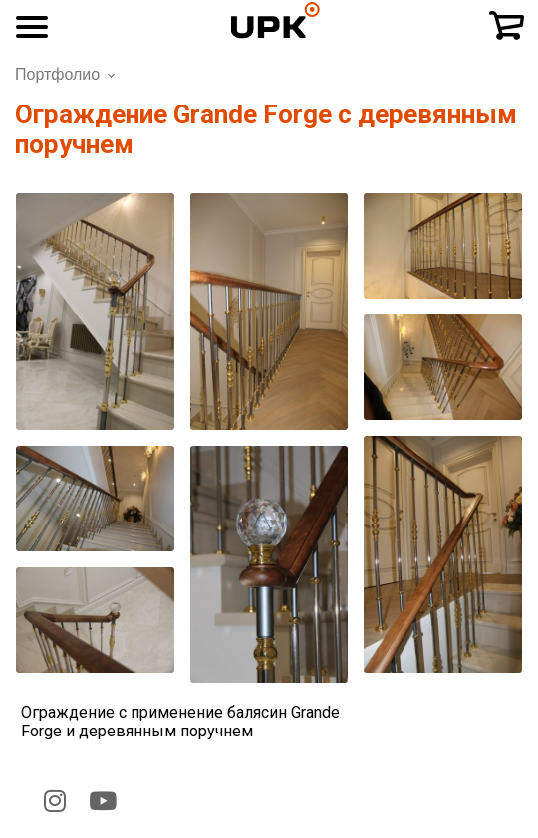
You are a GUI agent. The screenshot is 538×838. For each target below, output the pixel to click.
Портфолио (57, 74)
